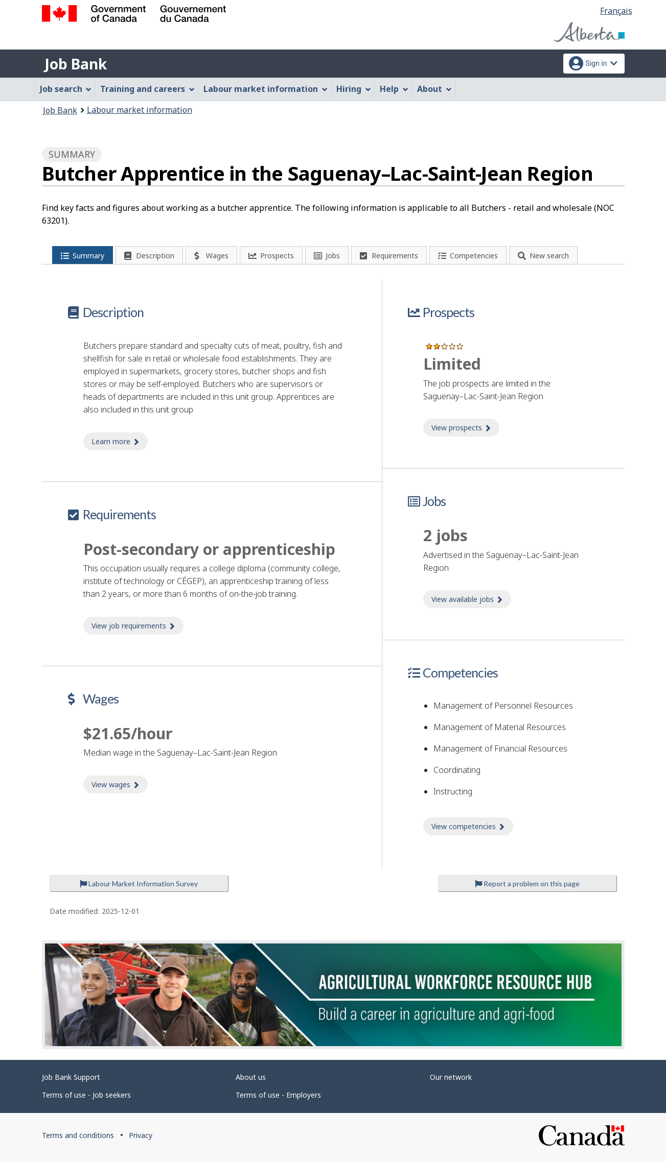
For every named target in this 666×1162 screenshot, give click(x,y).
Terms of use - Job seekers (86, 1095)
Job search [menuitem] (66, 88)
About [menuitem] (434, 88)
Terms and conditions (78, 1135)
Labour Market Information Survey (139, 883)
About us (251, 1077)
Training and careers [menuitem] (147, 88)
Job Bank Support (71, 1077)
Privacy (140, 1135)
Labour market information (139, 109)
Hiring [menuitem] (353, 88)
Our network (451, 1077)
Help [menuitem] (394, 88)
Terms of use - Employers (278, 1095)
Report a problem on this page (527, 883)
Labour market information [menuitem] (265, 88)
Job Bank (75, 64)
